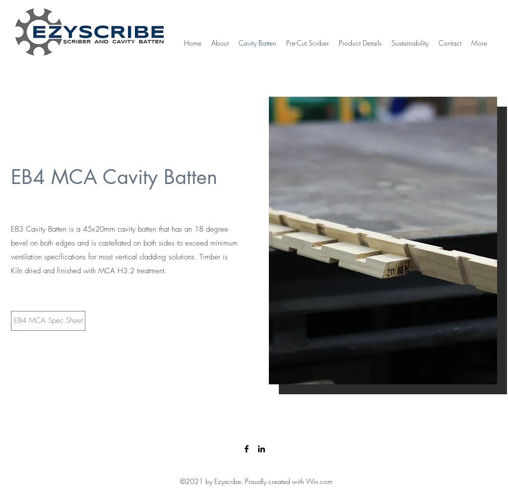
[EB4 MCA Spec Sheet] (48, 321)
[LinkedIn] (261, 449)
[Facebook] (247, 449)
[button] (383, 240)
